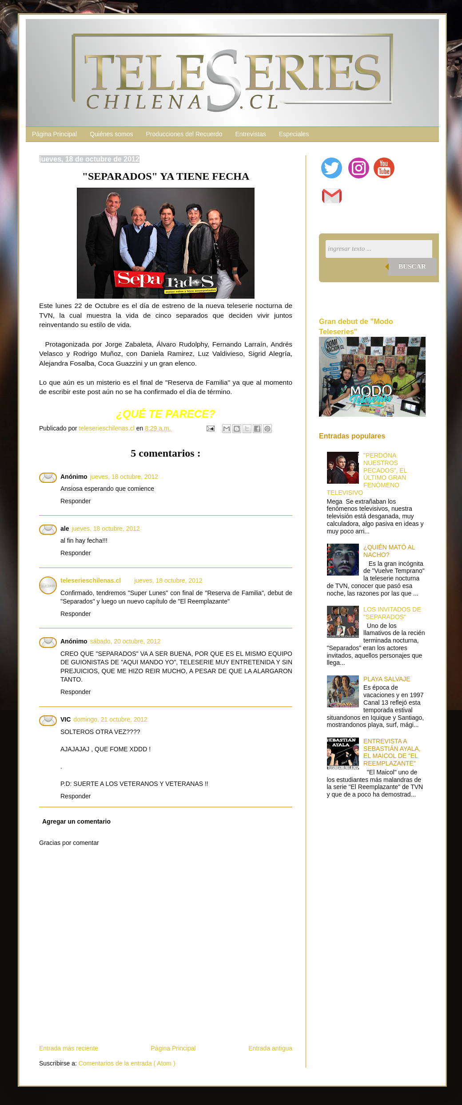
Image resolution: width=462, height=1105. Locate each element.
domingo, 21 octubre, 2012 (110, 719)
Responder (75, 501)
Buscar (412, 266)
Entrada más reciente (68, 1048)
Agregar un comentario (76, 821)
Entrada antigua (270, 1048)
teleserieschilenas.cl (90, 580)
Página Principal (54, 134)
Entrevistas (250, 134)
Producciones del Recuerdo (184, 134)
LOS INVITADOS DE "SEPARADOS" (392, 613)
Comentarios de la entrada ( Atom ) (127, 1063)
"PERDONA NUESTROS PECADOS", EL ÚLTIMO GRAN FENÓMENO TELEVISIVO (367, 474)
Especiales (294, 134)
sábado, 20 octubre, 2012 (125, 641)
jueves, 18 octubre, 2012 (124, 476)
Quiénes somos (111, 134)
